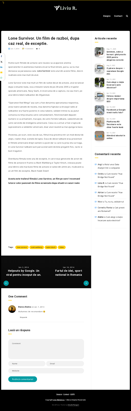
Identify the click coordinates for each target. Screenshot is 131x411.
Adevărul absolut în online (116, 136)
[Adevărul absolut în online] (99, 135)
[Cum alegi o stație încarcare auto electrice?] (99, 82)
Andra (100, 217)
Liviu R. (101, 183)
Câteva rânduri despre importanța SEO (115, 99)
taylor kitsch (50, 247)
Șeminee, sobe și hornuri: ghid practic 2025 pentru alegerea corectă (116, 56)
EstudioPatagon (73, 405)
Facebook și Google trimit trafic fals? (116, 111)
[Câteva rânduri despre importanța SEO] (99, 96)
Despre (106, 16)
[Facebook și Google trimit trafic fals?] (99, 110)
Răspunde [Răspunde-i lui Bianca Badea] (23, 317)
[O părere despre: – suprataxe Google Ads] (99, 68)
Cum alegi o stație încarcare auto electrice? (115, 85)
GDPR (72, 394)
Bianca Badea (24, 307)
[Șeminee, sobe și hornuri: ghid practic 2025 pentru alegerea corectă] (99, 52)
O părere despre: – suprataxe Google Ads (116, 71)
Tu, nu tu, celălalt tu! (114, 201)
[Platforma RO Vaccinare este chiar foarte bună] (99, 122)
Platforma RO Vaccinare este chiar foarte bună (115, 124)
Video (62, 247)
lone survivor (22, 247)
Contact (118, 16)
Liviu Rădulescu (59, 400)
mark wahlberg (36, 247)
